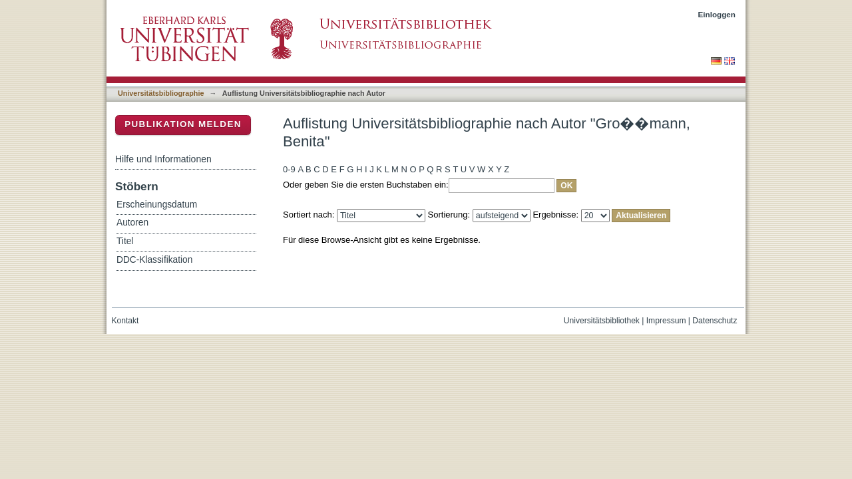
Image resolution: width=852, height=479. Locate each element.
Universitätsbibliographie (161, 93)
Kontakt (125, 320)
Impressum (666, 320)
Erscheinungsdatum (156, 205)
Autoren (132, 223)
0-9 (289, 169)
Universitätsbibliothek (602, 320)
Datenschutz (714, 320)
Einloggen (717, 14)
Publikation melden (183, 124)
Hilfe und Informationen (163, 159)
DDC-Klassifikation (154, 260)
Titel (124, 241)
